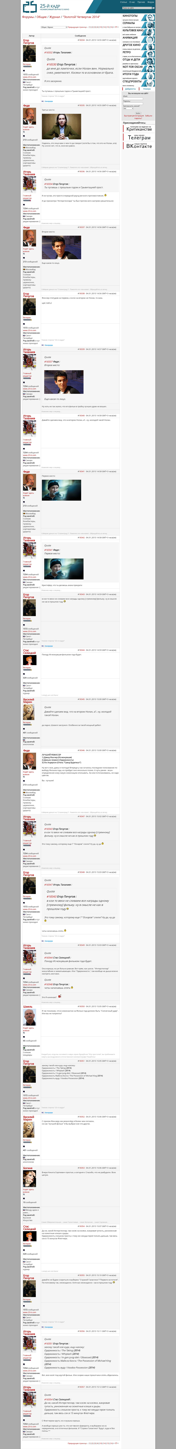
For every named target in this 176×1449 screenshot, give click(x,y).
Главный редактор (27, 196)
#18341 (48, 549)
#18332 (48, 52)
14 (104, 27)
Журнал (54, 17)
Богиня (27, 1168)
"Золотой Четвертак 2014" (81, 17)
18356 (82, 1331)
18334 (82, 40)
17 (116, 27)
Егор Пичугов (28, 41)
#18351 (48, 1343)
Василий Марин (28, 701)
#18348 (48, 984)
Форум (150, 2)
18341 (82, 471)
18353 (82, 1168)
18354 (82, 1226)
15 (108, 27)
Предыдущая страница (78, 27)
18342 (82, 537)
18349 (82, 945)
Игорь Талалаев (29, 173)
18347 (82, 816)
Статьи (123, 2)
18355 (82, 1275)
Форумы (28, 17)
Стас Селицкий (29, 652)
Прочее (141, 2)
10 (101, 27)
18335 (82, 105)
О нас (132, 2)
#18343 (48, 828)
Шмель (27, 1006)
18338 (82, 293)
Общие (42, 17)
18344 (82, 650)
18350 (82, 1006)
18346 (82, 750)
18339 (82, 349)
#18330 (51, 64)
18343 (82, 594)
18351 (82, 1061)
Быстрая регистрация (134, 115)
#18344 (48, 957)
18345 (82, 699)
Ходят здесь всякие (28, 128)
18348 (82, 872)
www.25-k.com (29, 77)
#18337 (48, 361)
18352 (82, 1116)
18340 (82, 415)
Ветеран (27, 64)
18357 (82, 1387)
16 (111, 27)
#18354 (48, 1399)
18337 (82, 227)
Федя (26, 105)
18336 (82, 171)
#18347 (48, 884)
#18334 (48, 184)
